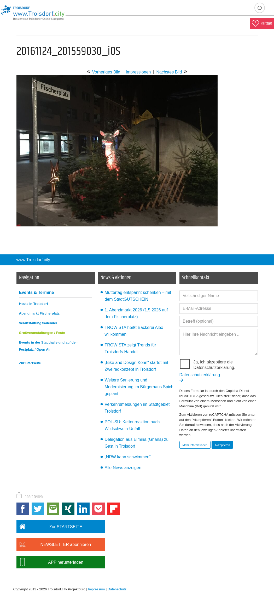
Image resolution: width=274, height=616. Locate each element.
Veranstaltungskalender (38, 323)
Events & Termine (36, 292)
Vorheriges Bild (106, 72)
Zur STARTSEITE (49, 526)
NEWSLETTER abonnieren (53, 544)
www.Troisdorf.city (33, 260)
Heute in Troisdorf (33, 304)
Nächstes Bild (169, 72)
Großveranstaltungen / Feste (42, 333)
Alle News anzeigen (123, 467)
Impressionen (138, 72)
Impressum (96, 589)
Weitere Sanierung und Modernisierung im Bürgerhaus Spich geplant (139, 387)
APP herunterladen (49, 562)
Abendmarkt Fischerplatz (39, 313)
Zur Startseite (30, 363)
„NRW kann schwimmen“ (128, 457)
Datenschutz (117, 589)
